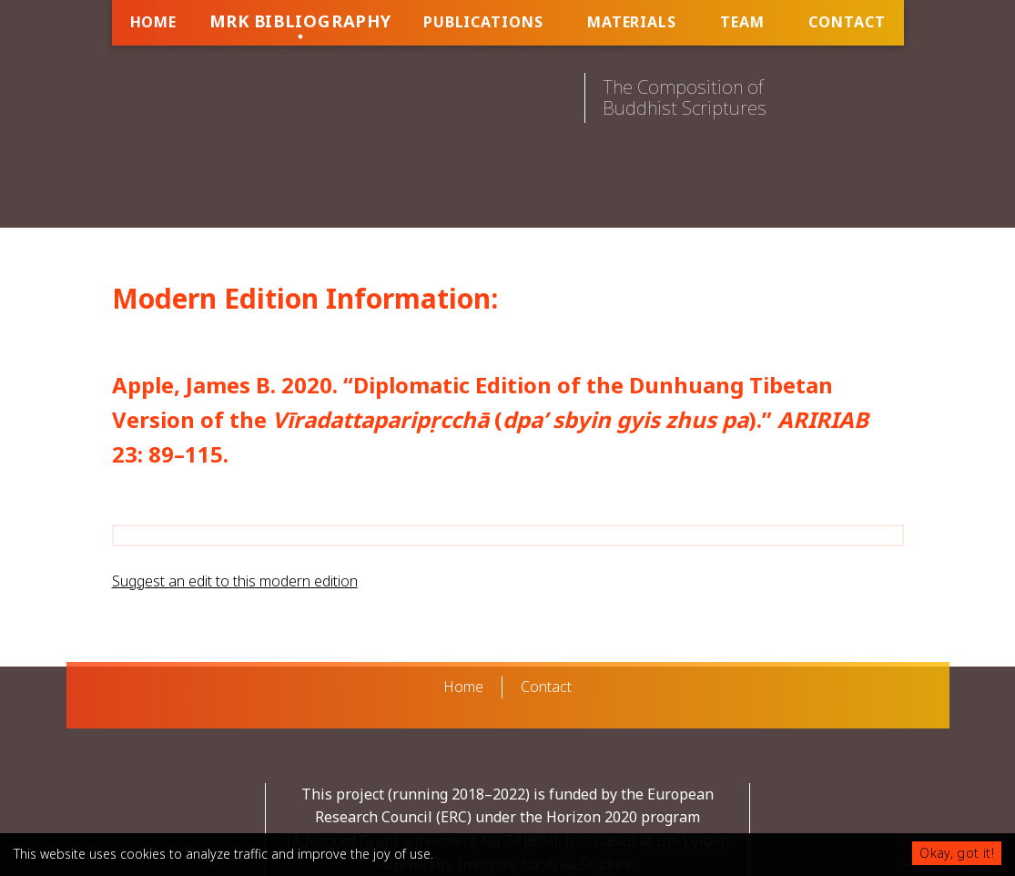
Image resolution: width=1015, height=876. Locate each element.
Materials (631, 22)
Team (742, 22)
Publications (483, 22)
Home (154, 22)
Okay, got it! (956, 852)
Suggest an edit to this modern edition (235, 581)
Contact (846, 22)
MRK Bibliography (299, 20)
